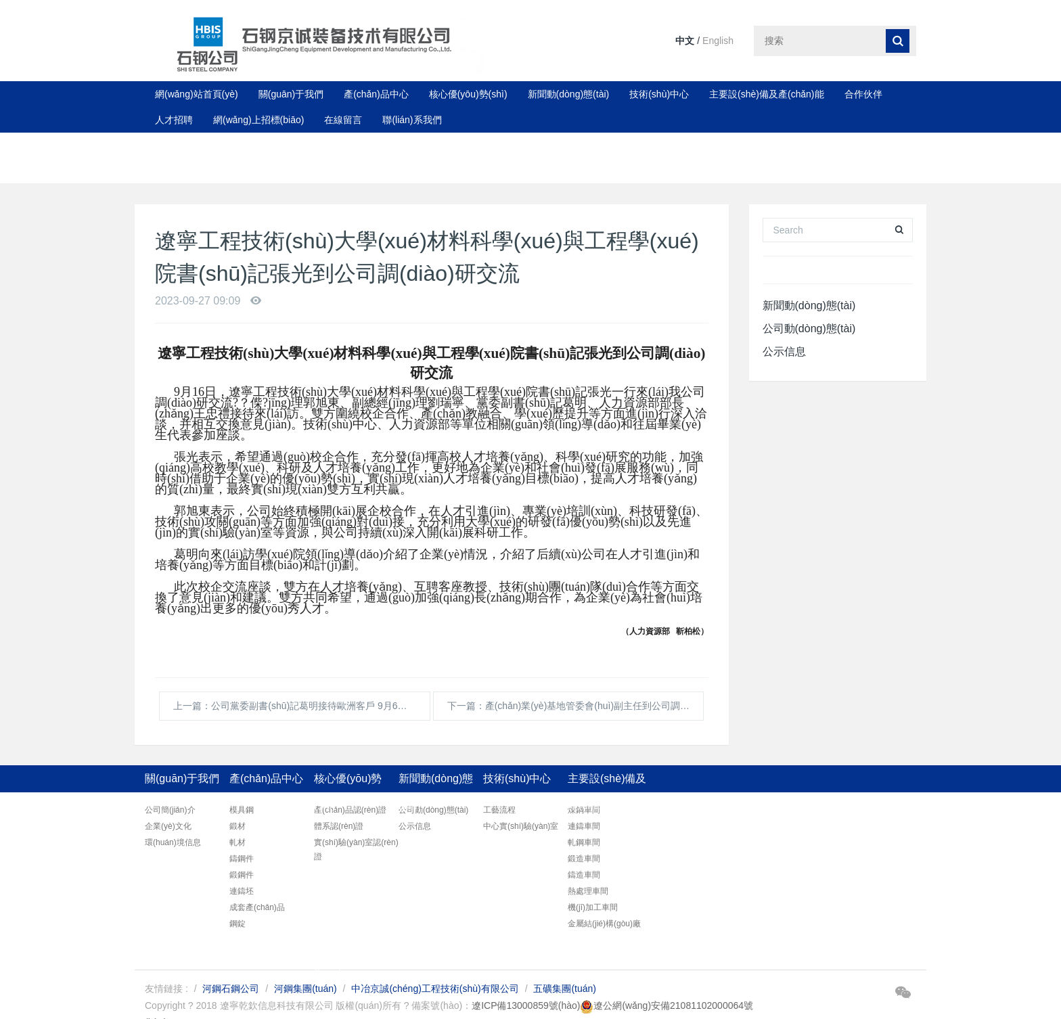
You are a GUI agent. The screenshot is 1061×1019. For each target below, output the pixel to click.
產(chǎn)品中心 (376, 94)
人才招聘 (174, 119)
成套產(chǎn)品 (257, 907)
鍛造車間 (584, 858)
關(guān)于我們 (290, 94)
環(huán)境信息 (173, 842)
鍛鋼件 (241, 875)
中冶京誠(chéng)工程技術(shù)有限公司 (434, 988)
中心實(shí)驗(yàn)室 (520, 826)
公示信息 (784, 351)
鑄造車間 (584, 875)
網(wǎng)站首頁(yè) (196, 94)
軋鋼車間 (584, 842)
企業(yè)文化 (168, 826)
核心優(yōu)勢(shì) (468, 94)
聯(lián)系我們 (411, 119)
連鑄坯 (241, 891)
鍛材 (237, 826)
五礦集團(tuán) (564, 988)
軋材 (237, 842)
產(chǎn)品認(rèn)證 (350, 810)
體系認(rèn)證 (338, 826)
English (717, 40)
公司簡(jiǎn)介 (170, 810)
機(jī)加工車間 (593, 907)
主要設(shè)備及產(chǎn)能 (766, 94)
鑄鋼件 (241, 858)
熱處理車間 (588, 891)
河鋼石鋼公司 (230, 988)
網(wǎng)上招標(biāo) (258, 119)
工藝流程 (499, 810)
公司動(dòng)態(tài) (809, 328)
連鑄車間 (584, 826)
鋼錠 (237, 923)
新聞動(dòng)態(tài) (569, 94)
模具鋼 (241, 810)
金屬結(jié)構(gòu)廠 (604, 923)
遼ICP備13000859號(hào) (526, 1005)
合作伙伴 (863, 94)
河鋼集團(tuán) (305, 988)
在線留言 (343, 119)
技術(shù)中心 (659, 94)
